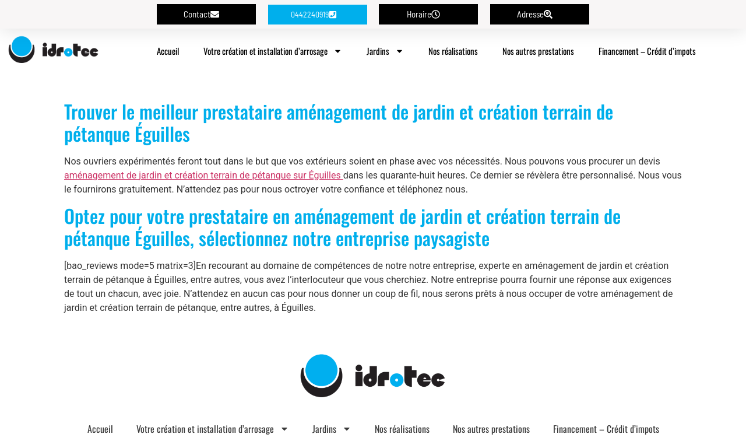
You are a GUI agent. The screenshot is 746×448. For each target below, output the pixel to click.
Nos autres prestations (538, 50)
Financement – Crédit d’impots (647, 50)
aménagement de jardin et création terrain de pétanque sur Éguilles (203, 175)
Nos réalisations (453, 50)
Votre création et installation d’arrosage (272, 51)
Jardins (385, 51)
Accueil (168, 50)
